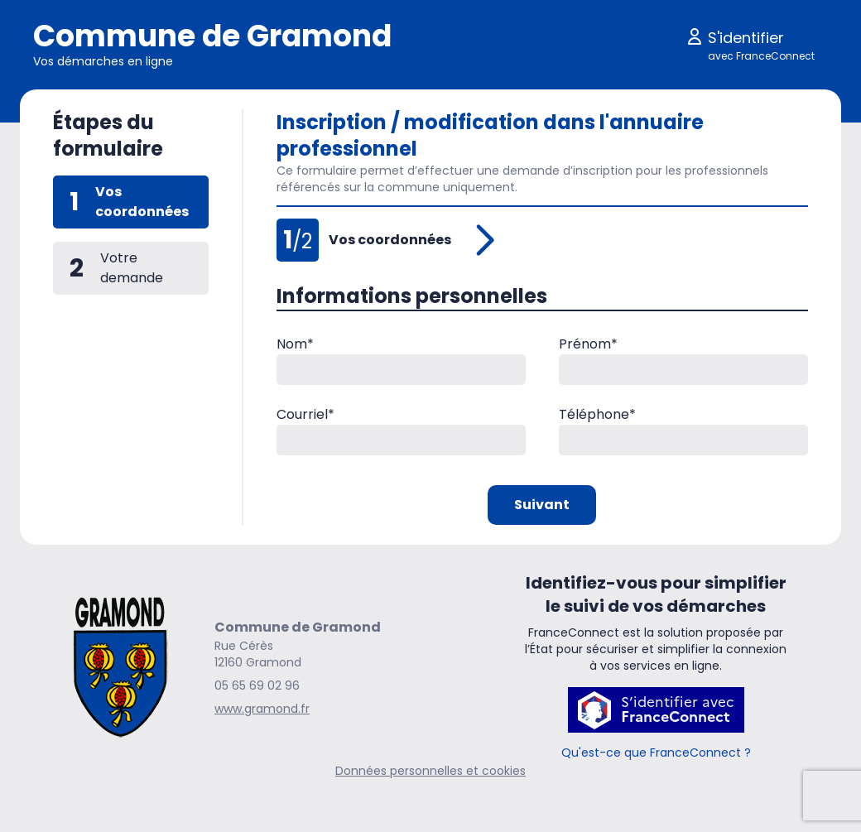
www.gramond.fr (262, 708)
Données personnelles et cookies (430, 770)
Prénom (588, 343)
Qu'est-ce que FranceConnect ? (656, 752)
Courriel (305, 414)
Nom (295, 343)
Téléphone (597, 414)
